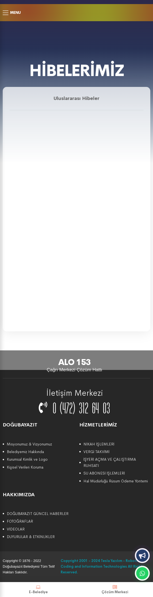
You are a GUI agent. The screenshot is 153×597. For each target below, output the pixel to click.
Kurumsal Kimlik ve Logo (27, 459)
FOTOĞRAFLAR (20, 521)
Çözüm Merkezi (115, 589)
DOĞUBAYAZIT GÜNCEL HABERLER (38, 513)
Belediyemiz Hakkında (25, 451)
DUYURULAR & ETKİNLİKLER (31, 536)
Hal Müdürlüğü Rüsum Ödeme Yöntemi (115, 481)
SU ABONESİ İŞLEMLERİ (104, 473)
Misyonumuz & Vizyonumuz (29, 444)
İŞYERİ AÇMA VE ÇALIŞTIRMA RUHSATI (109, 462)
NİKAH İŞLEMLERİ (98, 444)
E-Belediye (38, 589)
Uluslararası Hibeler (76, 98)
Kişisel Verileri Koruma (25, 467)
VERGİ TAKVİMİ (96, 451)
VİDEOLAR (16, 529)
